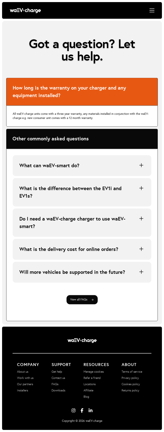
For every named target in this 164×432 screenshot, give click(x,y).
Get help (57, 371)
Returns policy (130, 390)
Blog (86, 396)
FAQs (55, 384)
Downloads (58, 390)
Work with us (25, 378)
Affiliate (88, 390)
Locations (90, 384)
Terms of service (132, 371)
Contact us (58, 378)
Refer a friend (92, 378)
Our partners (25, 384)
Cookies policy (131, 384)
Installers (22, 390)
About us (22, 371)
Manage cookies (94, 371)
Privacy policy (130, 378)
